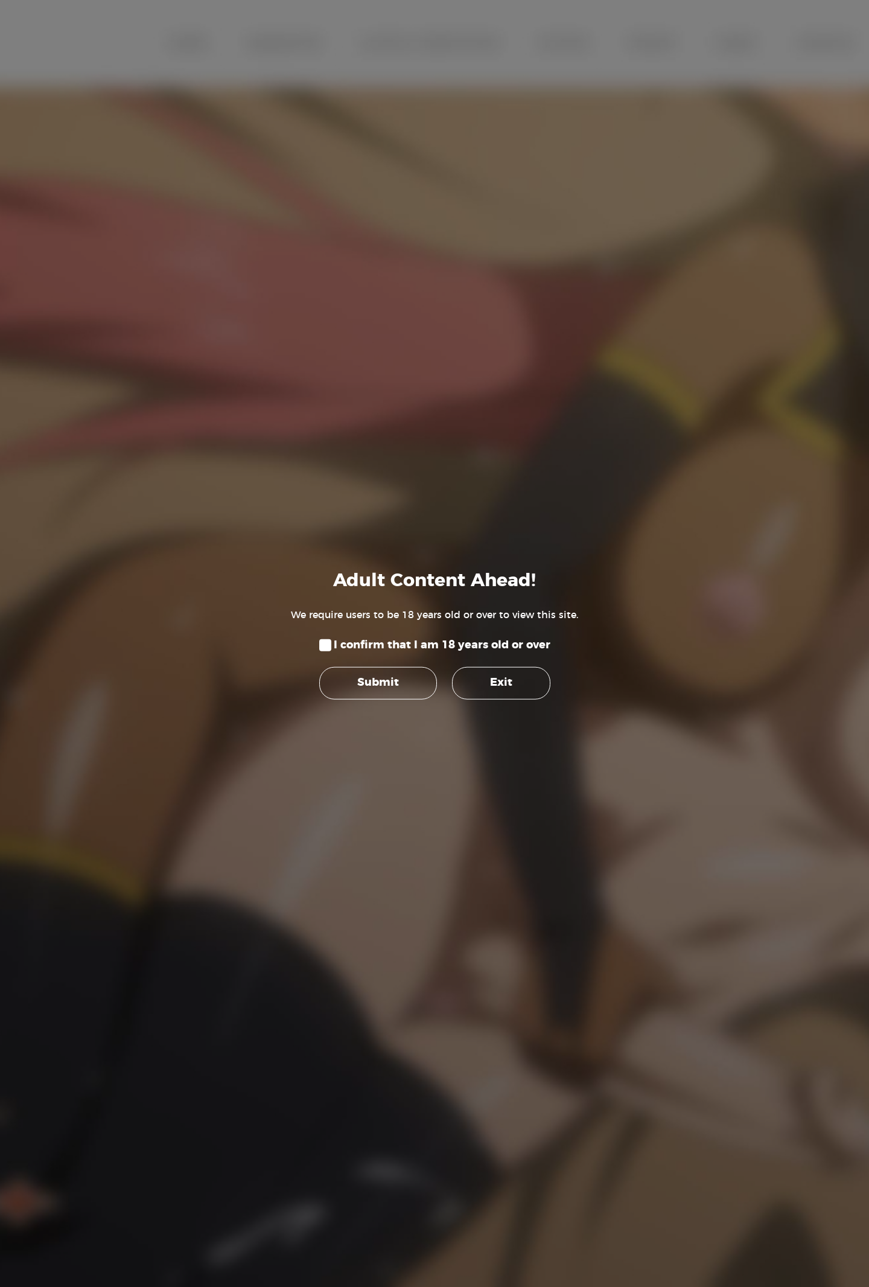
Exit (501, 682)
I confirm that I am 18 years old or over (442, 645)
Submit (378, 682)
